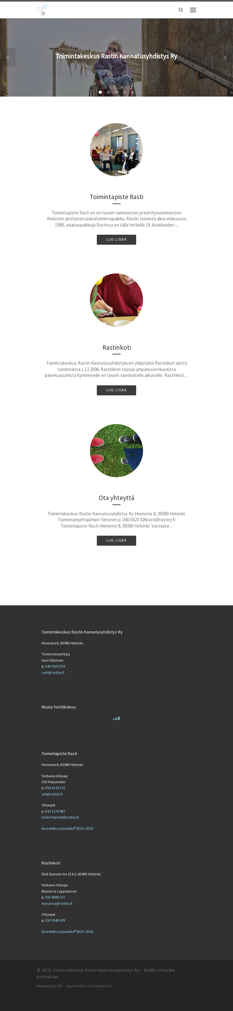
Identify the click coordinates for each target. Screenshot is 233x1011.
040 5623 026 (55, 666)
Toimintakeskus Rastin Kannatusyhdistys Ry (96, 970)
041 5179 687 (55, 811)
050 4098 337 (55, 897)
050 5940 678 (55, 920)
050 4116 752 (55, 788)
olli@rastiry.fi (52, 794)
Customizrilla (100, 986)
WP (59, 986)
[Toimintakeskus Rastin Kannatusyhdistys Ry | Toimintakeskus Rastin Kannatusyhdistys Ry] (42, 9)
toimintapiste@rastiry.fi (60, 817)
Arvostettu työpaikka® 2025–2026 (67, 828)
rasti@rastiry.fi (53, 672)
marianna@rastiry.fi (57, 903)
